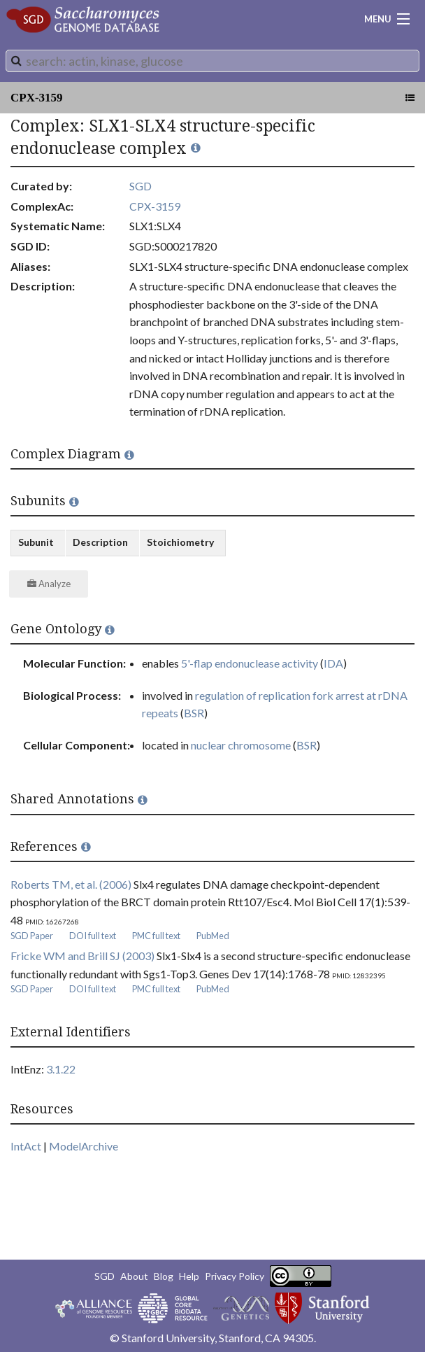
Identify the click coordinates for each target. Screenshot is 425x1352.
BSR (194, 712)
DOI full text (92, 935)
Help (189, 1276)
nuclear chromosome (241, 745)
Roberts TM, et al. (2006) (70, 884)
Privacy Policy (234, 1276)
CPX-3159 (36, 97)
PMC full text (156, 935)
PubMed (212, 935)
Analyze (49, 583)
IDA (333, 663)
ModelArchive (83, 1146)
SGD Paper (31, 935)
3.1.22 (60, 1069)
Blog (163, 1276)
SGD (140, 185)
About (134, 1276)
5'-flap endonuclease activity (249, 663)
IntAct (25, 1146)
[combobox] (212, 61)
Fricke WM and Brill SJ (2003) (82, 955)
